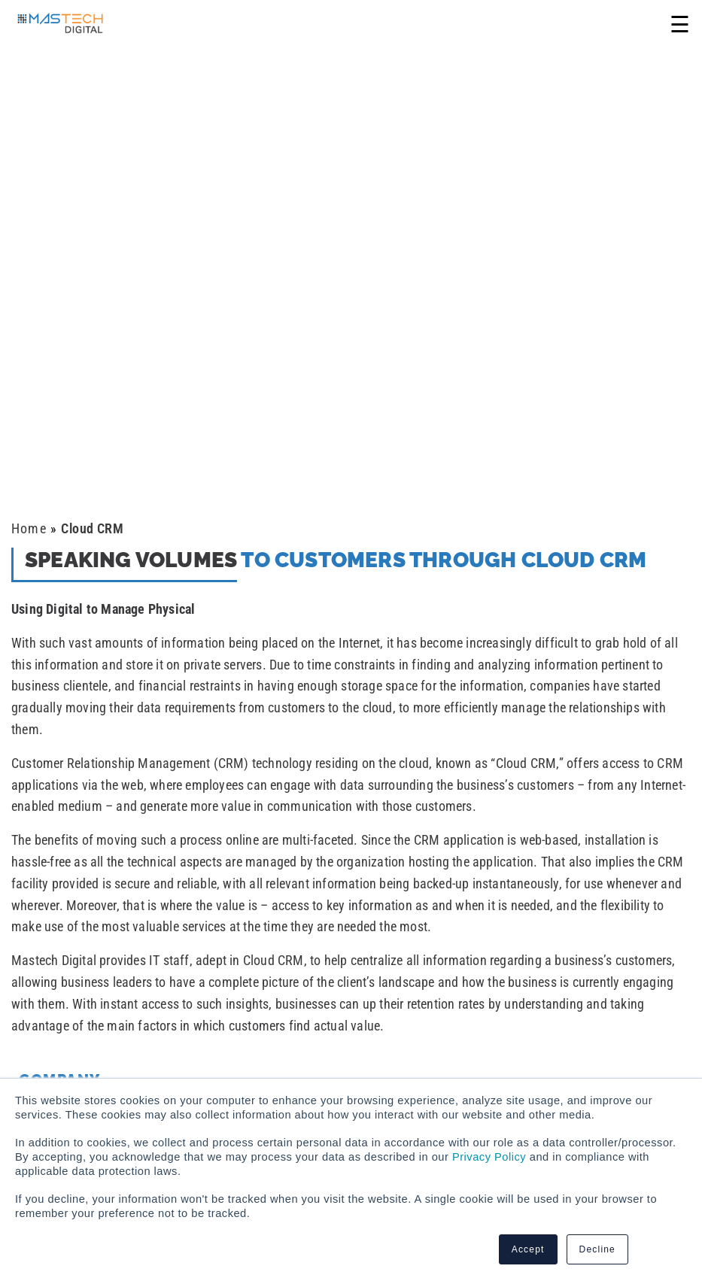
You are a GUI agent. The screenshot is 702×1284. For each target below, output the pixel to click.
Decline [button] (597, 1249)
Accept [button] (528, 1249)
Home (29, 528)
